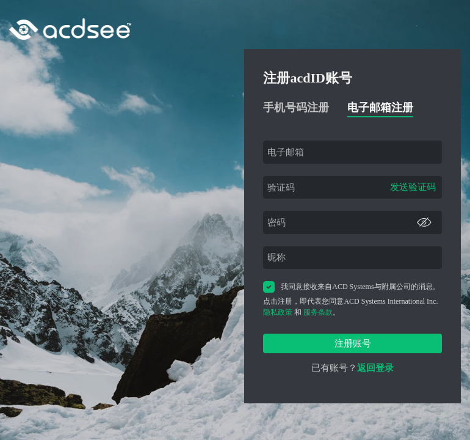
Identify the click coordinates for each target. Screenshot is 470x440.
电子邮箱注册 (380, 107)
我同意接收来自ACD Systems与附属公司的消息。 (351, 287)
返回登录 (375, 368)
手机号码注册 (296, 107)
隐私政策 (277, 312)
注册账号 (352, 343)
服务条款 (318, 312)
